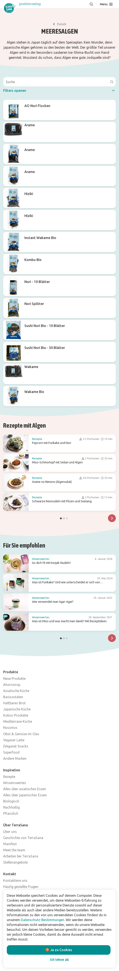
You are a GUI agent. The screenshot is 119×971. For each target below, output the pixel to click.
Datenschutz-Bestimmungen (42, 920)
